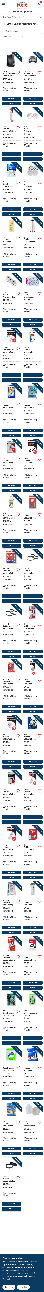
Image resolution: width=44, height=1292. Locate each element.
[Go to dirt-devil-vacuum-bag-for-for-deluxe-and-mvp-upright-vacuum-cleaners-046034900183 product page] (32, 908)
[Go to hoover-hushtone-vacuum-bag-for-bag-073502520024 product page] (11, 245)
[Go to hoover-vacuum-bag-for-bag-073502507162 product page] (11, 742)
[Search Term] (22, 17)
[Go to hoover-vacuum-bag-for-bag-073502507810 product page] (32, 410)
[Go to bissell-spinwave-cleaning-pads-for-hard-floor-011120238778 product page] (32, 189)
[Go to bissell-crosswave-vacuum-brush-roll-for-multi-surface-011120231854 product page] (32, 300)
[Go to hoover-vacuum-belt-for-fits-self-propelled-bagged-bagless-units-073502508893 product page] (11, 1129)
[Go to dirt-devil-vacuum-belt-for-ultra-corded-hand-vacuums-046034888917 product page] (11, 632)
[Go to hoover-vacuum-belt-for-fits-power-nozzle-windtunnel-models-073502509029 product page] (11, 1184)
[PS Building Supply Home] (22, 5)
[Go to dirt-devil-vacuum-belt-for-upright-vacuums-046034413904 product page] (11, 576)
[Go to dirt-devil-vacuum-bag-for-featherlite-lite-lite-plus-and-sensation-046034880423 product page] (11, 908)
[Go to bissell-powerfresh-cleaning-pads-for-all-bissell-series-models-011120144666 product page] (11, 189)
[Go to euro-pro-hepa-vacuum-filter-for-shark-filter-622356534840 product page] (32, 79)
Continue (9, 1287)
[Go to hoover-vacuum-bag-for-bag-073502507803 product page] (11, 853)
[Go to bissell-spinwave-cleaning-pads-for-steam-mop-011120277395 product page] (32, 134)
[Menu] (3, 3)
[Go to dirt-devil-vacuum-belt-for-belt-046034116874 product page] (32, 963)
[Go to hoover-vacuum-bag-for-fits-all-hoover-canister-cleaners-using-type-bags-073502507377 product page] (11, 410)
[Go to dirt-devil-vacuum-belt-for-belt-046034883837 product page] (11, 687)
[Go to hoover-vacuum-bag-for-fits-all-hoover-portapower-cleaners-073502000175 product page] (32, 687)
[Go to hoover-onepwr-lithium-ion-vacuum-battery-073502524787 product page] (11, 79)
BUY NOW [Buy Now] (11, 103)
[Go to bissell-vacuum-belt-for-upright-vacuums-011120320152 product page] (11, 1018)
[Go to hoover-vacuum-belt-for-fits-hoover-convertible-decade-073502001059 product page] (32, 742)
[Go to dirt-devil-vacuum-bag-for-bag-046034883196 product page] (11, 963)
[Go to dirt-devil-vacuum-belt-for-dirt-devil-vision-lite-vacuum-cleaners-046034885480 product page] (32, 576)
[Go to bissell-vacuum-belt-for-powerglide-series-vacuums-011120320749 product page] (32, 1018)
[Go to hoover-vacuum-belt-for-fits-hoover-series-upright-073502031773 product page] (32, 466)
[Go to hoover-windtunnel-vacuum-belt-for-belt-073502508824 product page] (32, 1074)
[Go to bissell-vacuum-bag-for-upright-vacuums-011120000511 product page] (11, 1074)
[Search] (40, 17)
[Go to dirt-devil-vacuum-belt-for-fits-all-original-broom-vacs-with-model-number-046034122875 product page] (32, 521)
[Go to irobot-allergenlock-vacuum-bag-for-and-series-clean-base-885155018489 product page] (11, 300)
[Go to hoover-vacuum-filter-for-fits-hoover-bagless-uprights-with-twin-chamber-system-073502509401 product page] (11, 134)
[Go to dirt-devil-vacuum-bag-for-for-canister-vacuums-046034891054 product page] (32, 853)
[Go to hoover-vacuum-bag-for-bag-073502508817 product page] (11, 466)
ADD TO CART (11, 98)
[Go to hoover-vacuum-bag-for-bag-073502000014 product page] (32, 797)
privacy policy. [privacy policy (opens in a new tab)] (8, 1273)
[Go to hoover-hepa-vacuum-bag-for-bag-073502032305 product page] (11, 355)
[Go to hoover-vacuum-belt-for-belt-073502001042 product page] (11, 797)
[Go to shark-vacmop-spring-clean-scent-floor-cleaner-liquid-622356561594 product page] (11, 521)
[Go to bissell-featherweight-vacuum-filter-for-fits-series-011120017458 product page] (32, 1129)
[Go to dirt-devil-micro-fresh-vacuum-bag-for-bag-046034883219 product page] (32, 632)
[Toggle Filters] (41, 36)
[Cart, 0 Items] (39, 4)
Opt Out (23, 1287)
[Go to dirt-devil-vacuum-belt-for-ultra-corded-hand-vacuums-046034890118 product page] (32, 355)
